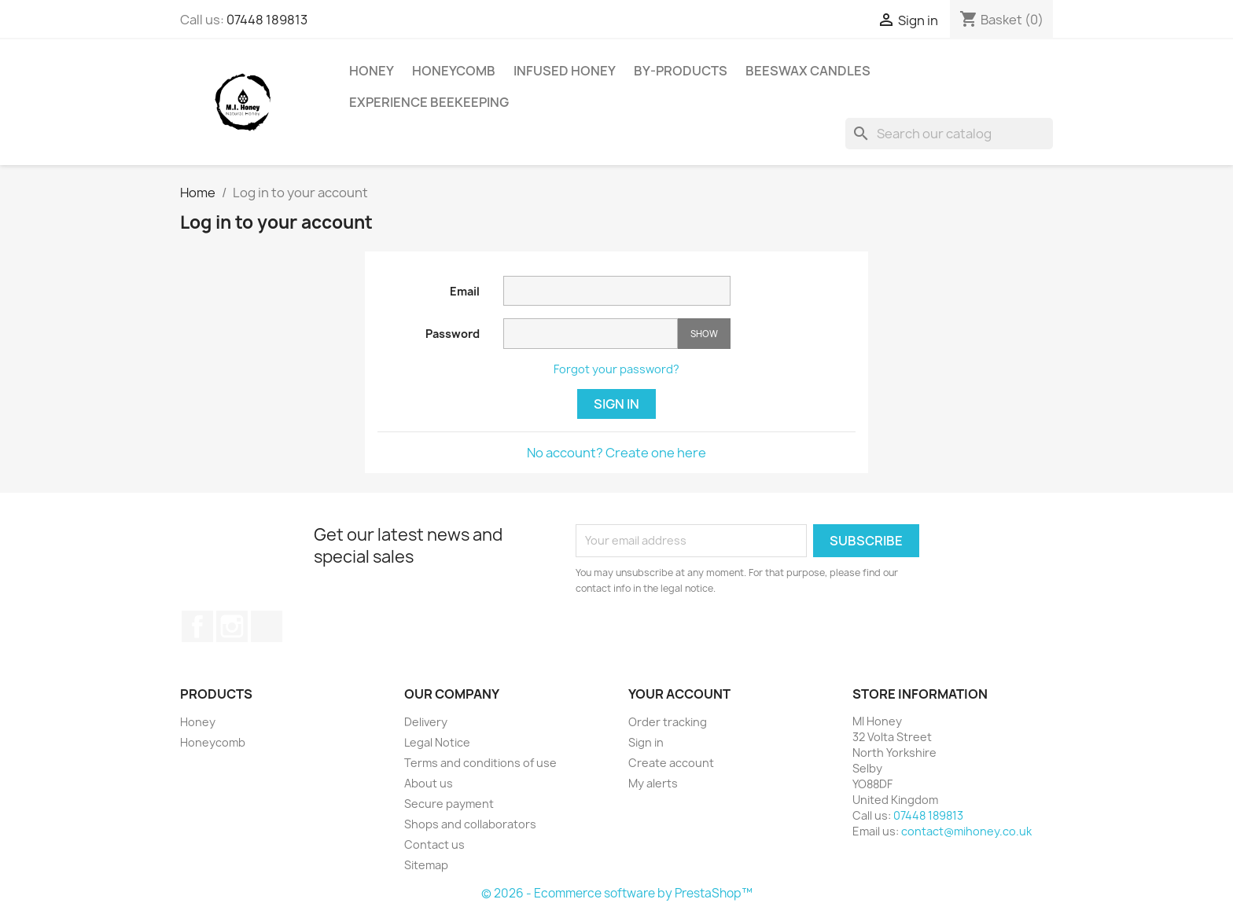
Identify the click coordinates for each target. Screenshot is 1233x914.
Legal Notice (437, 742)
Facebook (197, 626)
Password (452, 333)
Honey (371, 70)
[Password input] (590, 333)
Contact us (434, 844)
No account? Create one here (616, 452)
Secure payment (449, 803)
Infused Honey (564, 70)
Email (465, 291)
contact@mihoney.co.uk (966, 831)
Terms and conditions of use (480, 762)
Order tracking (667, 721)
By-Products (680, 70)
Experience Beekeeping (429, 102)
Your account (679, 694)
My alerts (653, 783)
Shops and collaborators (470, 824)
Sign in (616, 404)
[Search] (949, 133)
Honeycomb (453, 70)
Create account (671, 762)
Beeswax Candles (807, 70)
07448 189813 (266, 19)
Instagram (232, 626)
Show (704, 334)
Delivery (425, 721)
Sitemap (426, 864)
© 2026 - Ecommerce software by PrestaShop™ (617, 893)
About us (428, 783)
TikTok (266, 626)
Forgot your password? (616, 369)
